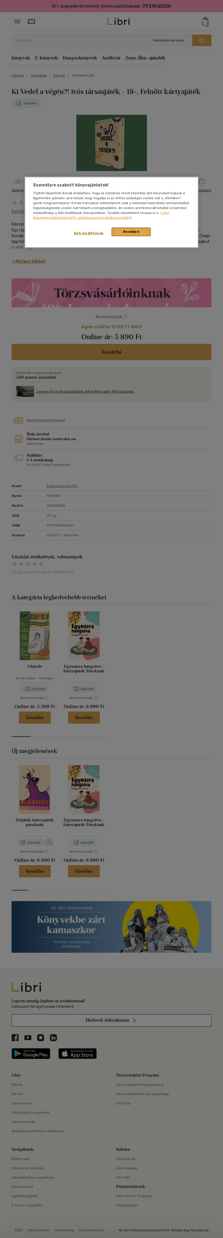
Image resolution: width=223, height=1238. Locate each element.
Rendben (131, 232)
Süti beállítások (89, 233)
